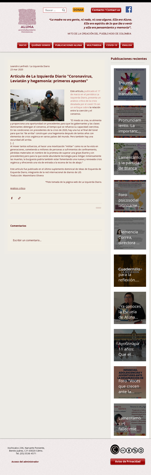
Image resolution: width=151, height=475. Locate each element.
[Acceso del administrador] (25, 461)
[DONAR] (78, 10)
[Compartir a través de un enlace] (19, 198)
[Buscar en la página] (50, 10)
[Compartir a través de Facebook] (11, 198)
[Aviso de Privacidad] (127, 461)
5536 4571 (30, 453)
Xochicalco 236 (16, 447)
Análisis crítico (17, 188)
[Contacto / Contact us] (106, 10)
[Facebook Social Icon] (129, 9)
